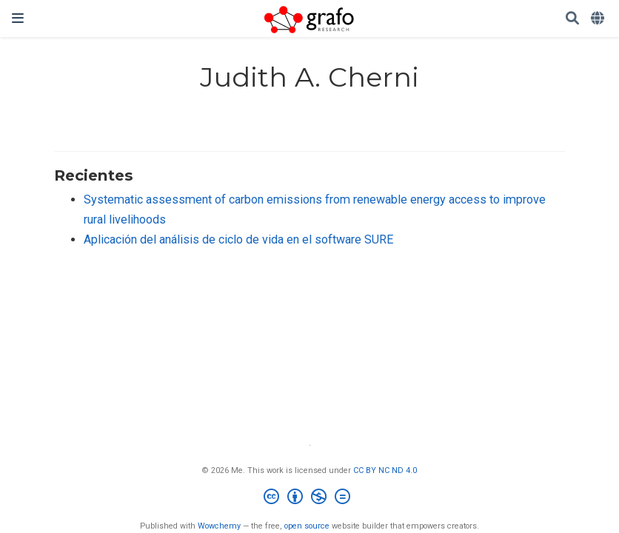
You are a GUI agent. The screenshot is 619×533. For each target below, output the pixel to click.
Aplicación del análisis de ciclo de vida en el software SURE (238, 239)
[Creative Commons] (310, 498)
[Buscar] (572, 18)
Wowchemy (219, 526)
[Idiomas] (599, 18)
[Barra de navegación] (18, 18)
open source (306, 526)
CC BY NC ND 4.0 (385, 470)
